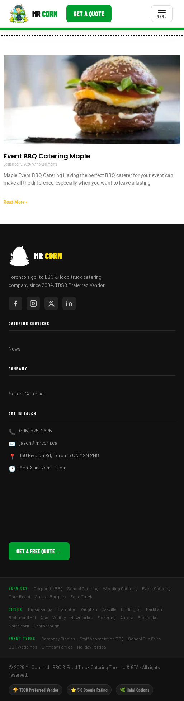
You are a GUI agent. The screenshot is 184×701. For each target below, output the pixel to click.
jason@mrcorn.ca (38, 443)
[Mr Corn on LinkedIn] (69, 303)
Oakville (109, 609)
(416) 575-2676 (35, 430)
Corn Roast (19, 596)
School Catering (26, 393)
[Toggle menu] (162, 13)
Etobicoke (147, 617)
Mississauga (40, 609)
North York (19, 625)
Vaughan (89, 609)
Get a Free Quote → (39, 551)
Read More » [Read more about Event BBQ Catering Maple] (16, 202)
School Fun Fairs (144, 638)
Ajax (44, 617)
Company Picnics (58, 638)
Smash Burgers (50, 596)
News (14, 348)
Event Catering (156, 588)
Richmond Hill (22, 617)
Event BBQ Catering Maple (47, 156)
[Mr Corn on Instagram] (33, 303)
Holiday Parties (91, 646)
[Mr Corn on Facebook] (15, 303)
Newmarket (81, 617)
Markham (155, 609)
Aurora (126, 617)
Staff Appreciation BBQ (102, 638)
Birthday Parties (57, 646)
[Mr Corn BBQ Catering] (33, 14)
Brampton (66, 609)
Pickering (106, 617)
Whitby (59, 617)
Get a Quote (89, 14)
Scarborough (46, 625)
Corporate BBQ (48, 588)
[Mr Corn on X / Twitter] (51, 303)
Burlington (131, 609)
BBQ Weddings (23, 646)
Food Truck (81, 596)
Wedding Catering (120, 588)
